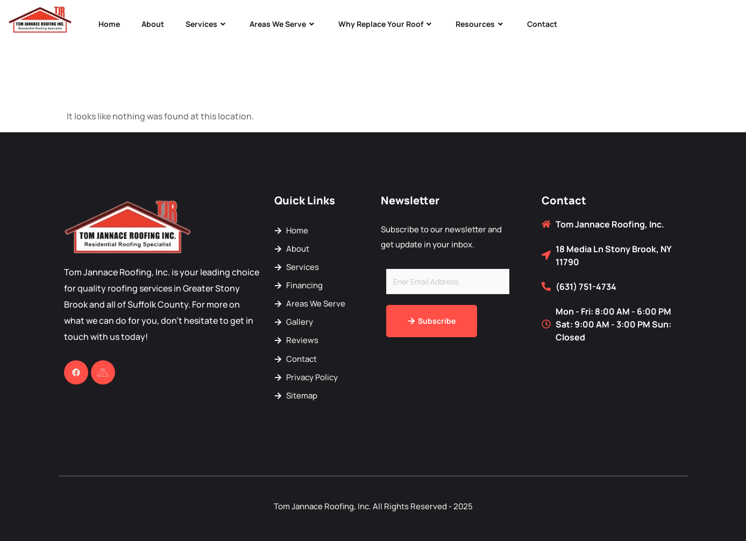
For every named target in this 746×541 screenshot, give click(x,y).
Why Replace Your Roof (386, 24)
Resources (481, 24)
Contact (542, 24)
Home (109, 24)
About (152, 24)
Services (207, 24)
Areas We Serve (283, 24)
